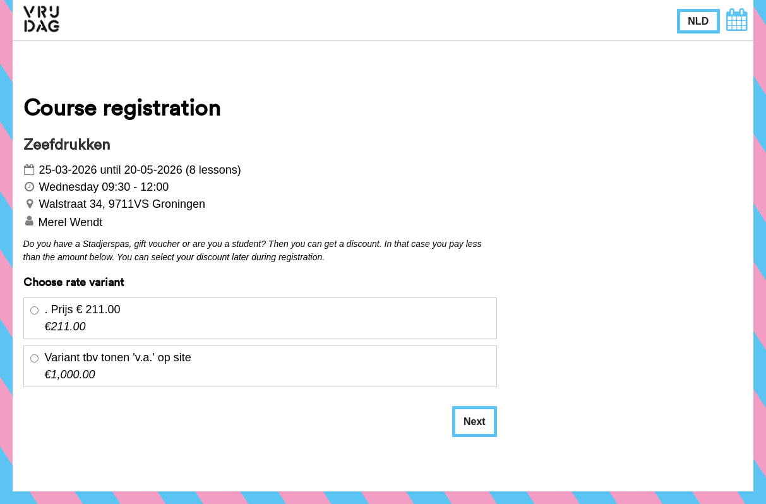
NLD (698, 21)
